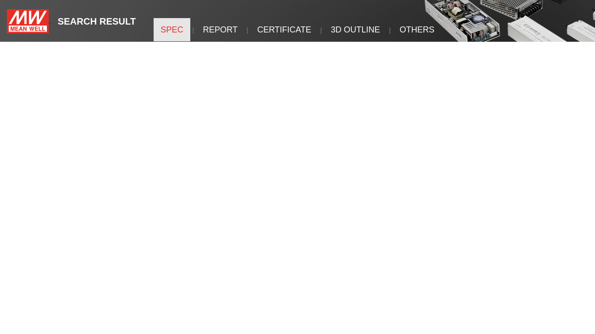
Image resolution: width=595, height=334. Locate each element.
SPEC (172, 29)
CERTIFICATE (284, 29)
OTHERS (417, 29)
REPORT (220, 29)
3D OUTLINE (355, 29)
